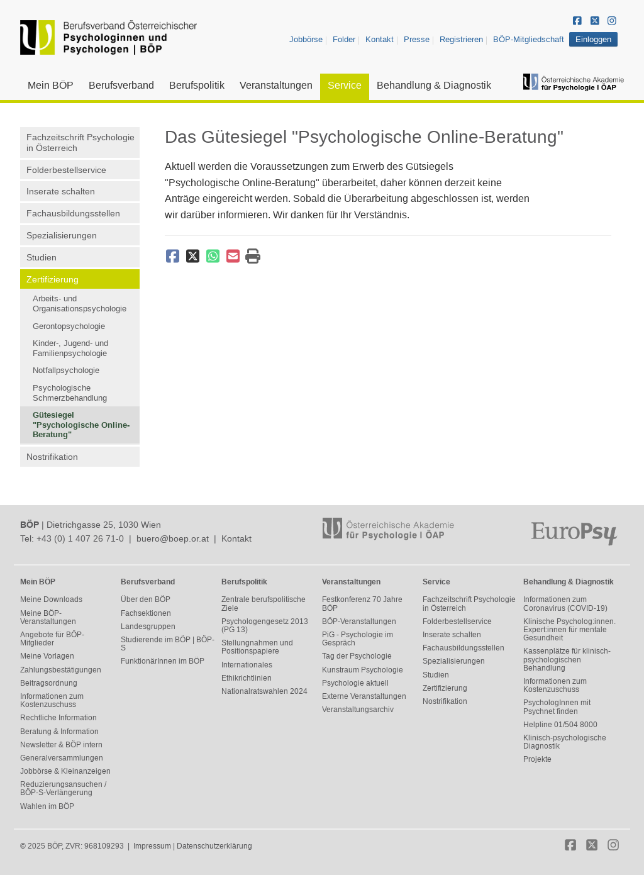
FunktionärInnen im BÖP (162, 661)
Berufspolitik (197, 85)
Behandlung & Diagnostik (434, 85)
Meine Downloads (51, 599)
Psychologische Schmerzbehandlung (70, 393)
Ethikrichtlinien (246, 678)
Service (345, 85)
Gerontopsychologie (69, 326)
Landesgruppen (148, 626)
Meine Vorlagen (47, 656)
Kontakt (379, 39)
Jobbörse (306, 39)
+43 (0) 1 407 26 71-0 (80, 538)
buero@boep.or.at (172, 538)
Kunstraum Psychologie (362, 670)
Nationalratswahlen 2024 (264, 691)
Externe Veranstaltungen (364, 696)
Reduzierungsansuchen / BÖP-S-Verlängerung (63, 788)
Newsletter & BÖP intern (61, 744)
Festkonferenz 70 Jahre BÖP (362, 603)
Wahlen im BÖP (47, 806)
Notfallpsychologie (66, 370)
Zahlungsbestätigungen (60, 670)
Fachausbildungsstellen (73, 213)
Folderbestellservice (66, 170)
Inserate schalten (60, 191)
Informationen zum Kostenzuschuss (52, 700)
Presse (417, 39)
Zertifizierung (52, 279)
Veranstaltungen (276, 85)
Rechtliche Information (58, 717)
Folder (344, 39)
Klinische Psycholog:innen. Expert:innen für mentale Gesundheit (569, 629)
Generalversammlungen (61, 758)
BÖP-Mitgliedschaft (528, 39)
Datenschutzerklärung (214, 846)
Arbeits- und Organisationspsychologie (79, 303)
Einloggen (593, 39)
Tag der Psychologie (357, 656)
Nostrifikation (52, 457)
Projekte (537, 759)
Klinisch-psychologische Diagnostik (564, 741)
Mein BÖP (51, 85)
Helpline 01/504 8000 (560, 724)
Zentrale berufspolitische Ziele (263, 603)
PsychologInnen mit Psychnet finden (557, 706)
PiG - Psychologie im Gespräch (357, 638)
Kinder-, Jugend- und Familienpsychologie (70, 348)
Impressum (152, 846)
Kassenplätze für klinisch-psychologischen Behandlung (567, 659)
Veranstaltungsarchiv (358, 709)
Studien (41, 257)
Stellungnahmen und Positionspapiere (257, 646)
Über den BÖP (145, 599)
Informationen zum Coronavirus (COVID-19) (565, 603)
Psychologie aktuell (355, 683)
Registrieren (461, 39)
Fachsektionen (146, 613)
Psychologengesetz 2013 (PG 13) (264, 625)
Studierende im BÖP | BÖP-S (167, 643)
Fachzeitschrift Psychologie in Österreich (80, 142)
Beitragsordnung (48, 683)
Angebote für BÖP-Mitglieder (52, 638)
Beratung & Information (59, 731)
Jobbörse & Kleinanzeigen (65, 771)
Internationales (246, 664)
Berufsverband (121, 85)
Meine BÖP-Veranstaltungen (48, 617)
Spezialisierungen (61, 235)
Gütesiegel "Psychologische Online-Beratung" (81, 424)
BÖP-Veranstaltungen (359, 621)
